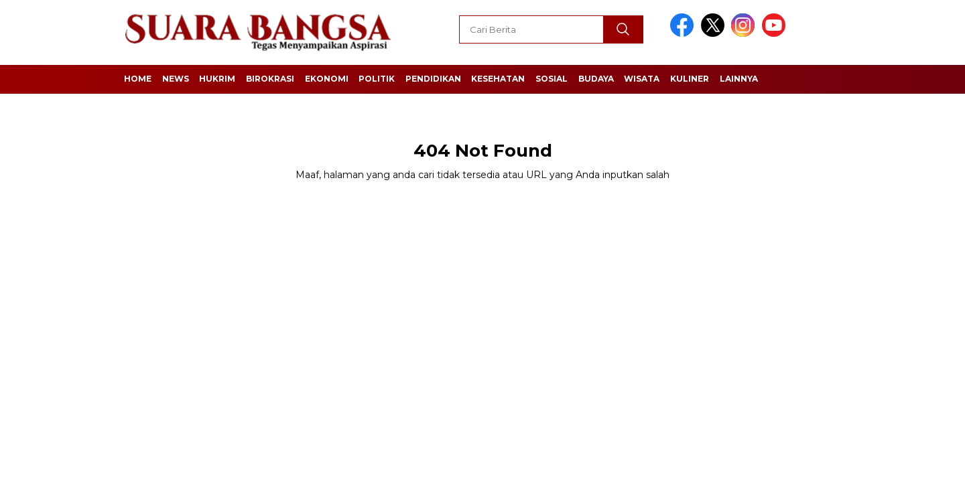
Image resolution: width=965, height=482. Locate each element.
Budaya (596, 79)
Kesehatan (498, 79)
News (175, 79)
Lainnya (739, 79)
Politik (377, 79)
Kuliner (689, 79)
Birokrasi (270, 79)
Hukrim (217, 79)
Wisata (641, 79)
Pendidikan (433, 79)
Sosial (551, 79)
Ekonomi (326, 79)
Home (137, 79)
